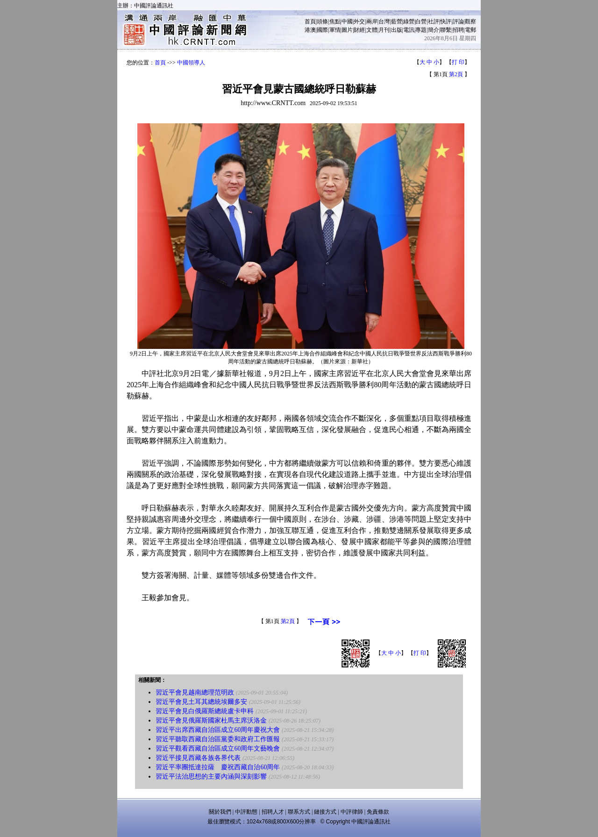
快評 (445, 21)
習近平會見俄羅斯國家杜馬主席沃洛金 (211, 720)
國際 (322, 30)
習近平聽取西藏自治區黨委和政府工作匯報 (218, 739)
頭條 (322, 21)
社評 (433, 21)
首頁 (310, 21)
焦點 (335, 21)
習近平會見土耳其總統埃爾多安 (201, 701)
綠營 (408, 21)
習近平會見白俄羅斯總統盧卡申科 (205, 711)
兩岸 (371, 21)
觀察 (470, 21)
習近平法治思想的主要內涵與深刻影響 (211, 776)
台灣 (384, 21)
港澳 (310, 30)
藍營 (396, 21)
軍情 (335, 30)
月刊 (384, 30)
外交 (359, 21)
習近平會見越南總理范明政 (195, 692)
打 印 (458, 62)
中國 (347, 21)
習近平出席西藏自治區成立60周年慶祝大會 (218, 729)
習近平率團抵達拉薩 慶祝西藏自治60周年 (218, 767)
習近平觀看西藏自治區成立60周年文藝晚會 (218, 748)
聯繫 (445, 30)
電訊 (408, 30)
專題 (421, 30)
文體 (371, 30)
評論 (458, 21)
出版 (396, 30)
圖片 (347, 30)
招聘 (458, 30)
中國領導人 (191, 62)
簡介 (433, 30)
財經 (359, 30)
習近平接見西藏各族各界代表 (198, 757)
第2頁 (456, 74)
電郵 (470, 30)
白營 (421, 21)
